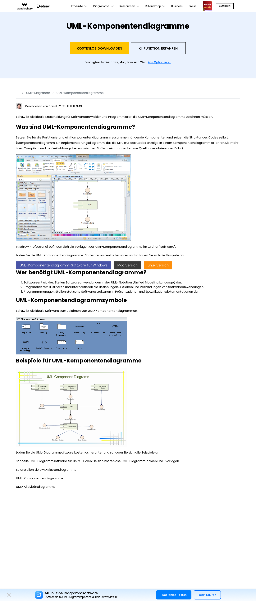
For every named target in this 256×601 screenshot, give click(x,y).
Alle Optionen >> (159, 62)
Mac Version (127, 265)
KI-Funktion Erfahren (158, 48)
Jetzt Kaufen (207, 595)
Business (177, 6)
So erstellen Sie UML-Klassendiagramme (46, 469)
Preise (193, 6)
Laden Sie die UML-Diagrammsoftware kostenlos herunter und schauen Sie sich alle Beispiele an (87, 452)
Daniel (53, 106)
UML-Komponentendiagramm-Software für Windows (63, 265)
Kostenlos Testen (174, 595)
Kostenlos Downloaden (99, 48)
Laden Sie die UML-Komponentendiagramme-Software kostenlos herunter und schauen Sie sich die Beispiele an (100, 255)
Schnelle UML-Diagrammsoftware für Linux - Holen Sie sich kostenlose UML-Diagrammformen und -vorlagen (97, 461)
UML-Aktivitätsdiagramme (36, 487)
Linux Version (158, 265)
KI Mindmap (155, 6)
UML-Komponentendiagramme (39, 478)
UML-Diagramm (38, 93)
